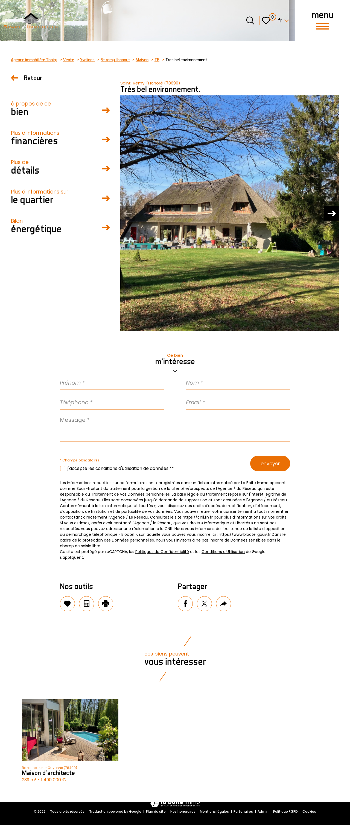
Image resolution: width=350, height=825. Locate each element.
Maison (142, 59)
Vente (68, 59)
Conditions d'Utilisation (223, 551)
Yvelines (87, 59)
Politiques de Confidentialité (162, 551)
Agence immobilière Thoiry (34, 59)
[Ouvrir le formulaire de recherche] (250, 20)
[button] (331, 213)
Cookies (309, 811)
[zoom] (229, 213)
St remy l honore (115, 59)
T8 (156, 59)
